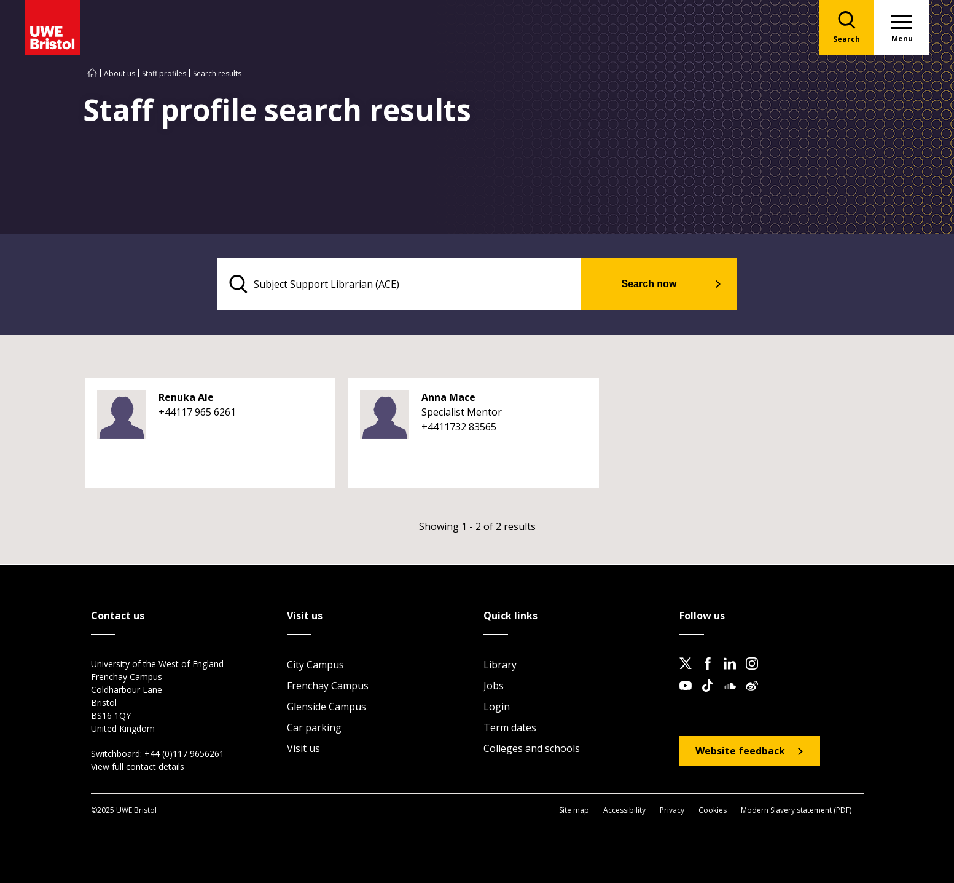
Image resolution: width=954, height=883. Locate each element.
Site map (574, 810)
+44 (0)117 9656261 (184, 753)
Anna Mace (448, 397)
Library (500, 664)
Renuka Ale (186, 397)
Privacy (672, 810)
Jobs (493, 685)
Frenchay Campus (328, 685)
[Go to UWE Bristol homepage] (92, 73)
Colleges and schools (531, 748)
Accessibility (624, 810)
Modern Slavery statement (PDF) (796, 810)
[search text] (399, 284)
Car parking (314, 727)
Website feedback (740, 751)
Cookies (712, 810)
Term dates (509, 727)
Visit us (303, 748)
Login (496, 706)
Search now (649, 284)
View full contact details (137, 766)
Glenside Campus (326, 706)
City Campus (315, 664)
